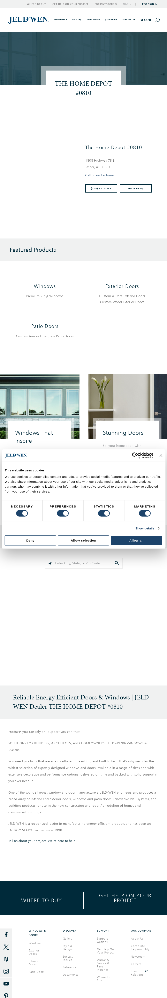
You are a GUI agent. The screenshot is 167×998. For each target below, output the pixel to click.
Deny (30, 540)
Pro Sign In (150, 4)
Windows (45, 286)
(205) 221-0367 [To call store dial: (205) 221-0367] (101, 188)
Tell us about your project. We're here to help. (42, 841)
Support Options (102, 940)
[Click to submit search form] (117, 563)
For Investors (106, 4)
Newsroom (138, 956)
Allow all (136, 540)
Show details (144, 528)
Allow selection (83, 540)
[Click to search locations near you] (50, 563)
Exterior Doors (122, 286)
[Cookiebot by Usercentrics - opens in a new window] (135, 455)
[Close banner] (160, 455)
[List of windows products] (44, 296)
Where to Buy (36, 4)
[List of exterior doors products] (122, 299)
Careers (136, 964)
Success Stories (68, 958)
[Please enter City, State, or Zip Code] (83, 563)
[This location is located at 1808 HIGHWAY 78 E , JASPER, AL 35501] (120, 163)
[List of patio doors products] (44, 336)
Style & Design (67, 947)
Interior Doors (34, 962)
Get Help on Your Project (70, 4)
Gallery (67, 938)
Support (111, 19)
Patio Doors (45, 326)
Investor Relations (137, 973)
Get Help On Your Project (105, 951)
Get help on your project (125, 897)
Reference (69, 967)
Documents (70, 974)
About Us (137, 938)
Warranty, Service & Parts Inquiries (103, 965)
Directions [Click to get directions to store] (136, 188)
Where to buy (41, 900)
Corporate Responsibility (140, 947)
